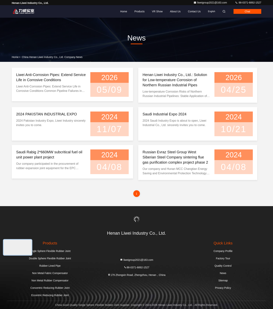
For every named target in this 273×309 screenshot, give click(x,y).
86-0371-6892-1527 (248, 2)
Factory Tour (223, 258)
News (223, 273)
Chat (247, 11)
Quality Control (223, 265)
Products (139, 11)
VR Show (157, 11)
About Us (175, 11)
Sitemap (223, 280)
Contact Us (194, 11)
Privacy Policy (223, 287)
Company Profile (223, 251)
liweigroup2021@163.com (211, 2)
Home (123, 11)
